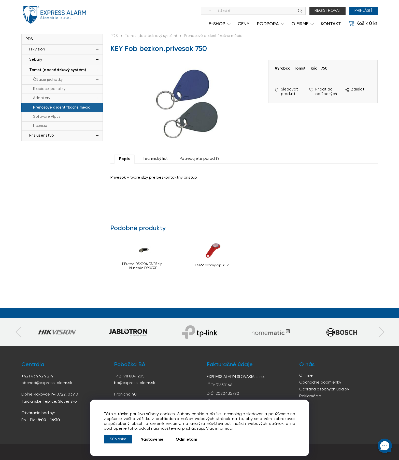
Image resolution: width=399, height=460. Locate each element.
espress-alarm (54, 15)
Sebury (35, 60)
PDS (29, 39)
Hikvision (37, 49)
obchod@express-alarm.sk (46, 383)
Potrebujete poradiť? (200, 159)
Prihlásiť (363, 11)
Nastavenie (151, 440)
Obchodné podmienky (320, 382)
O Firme (299, 24)
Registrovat (328, 11)
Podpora (268, 24)
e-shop (217, 24)
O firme (306, 376)
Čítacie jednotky (48, 80)
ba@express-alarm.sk (134, 383)
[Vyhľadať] (208, 11)
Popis (124, 159)
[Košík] (363, 24)
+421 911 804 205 (129, 376)
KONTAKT (331, 24)
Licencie (40, 126)
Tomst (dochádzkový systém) (57, 70)
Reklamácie (310, 396)
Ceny (243, 24)
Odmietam (186, 440)
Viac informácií (219, 429)
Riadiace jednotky (49, 89)
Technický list (155, 159)
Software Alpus (46, 117)
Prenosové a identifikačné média (61, 107)
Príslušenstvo (41, 136)
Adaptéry (41, 98)
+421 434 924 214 (37, 376)
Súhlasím (118, 439)
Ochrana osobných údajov (324, 389)
